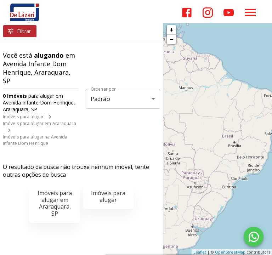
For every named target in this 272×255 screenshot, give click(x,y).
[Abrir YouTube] (228, 12)
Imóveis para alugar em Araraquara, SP (55, 203)
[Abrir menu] (250, 12)
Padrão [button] (100, 99)
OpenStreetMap (230, 252)
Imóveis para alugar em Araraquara (39, 123)
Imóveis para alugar (23, 117)
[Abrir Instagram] (208, 12)
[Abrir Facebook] (187, 12)
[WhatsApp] (254, 236)
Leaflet (199, 252)
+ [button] (172, 30)
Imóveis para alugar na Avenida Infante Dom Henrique (35, 140)
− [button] (171, 39)
